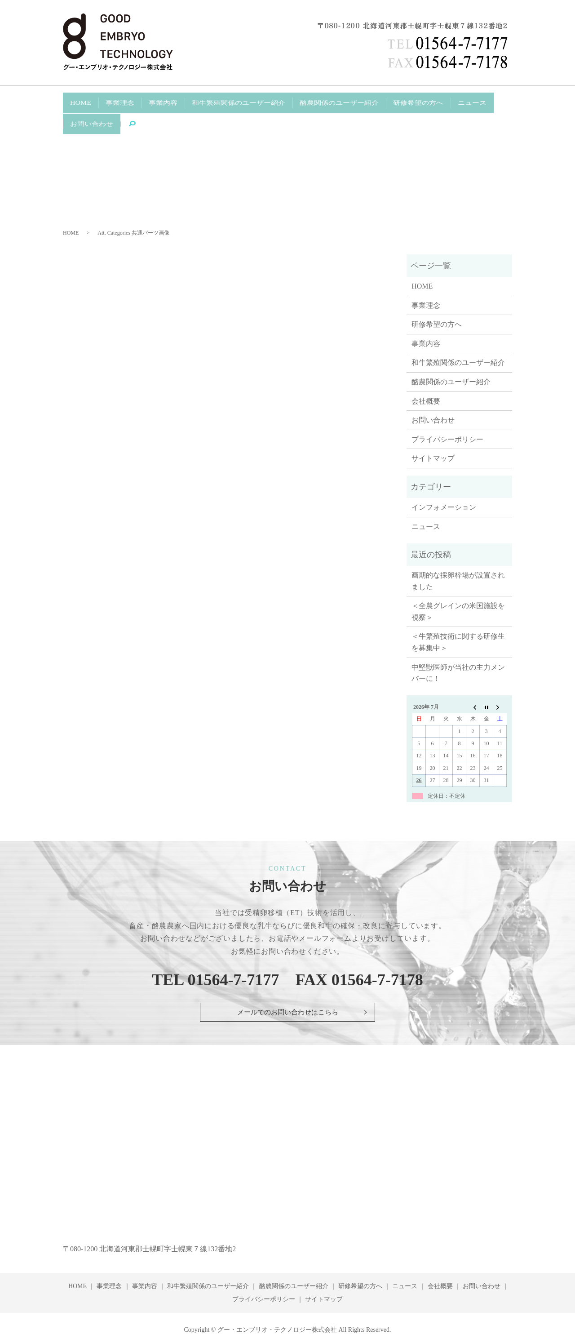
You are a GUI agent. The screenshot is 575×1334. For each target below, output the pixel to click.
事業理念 (112, 99)
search (81, 114)
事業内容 (150, 99)
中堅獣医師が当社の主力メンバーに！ (458, 650)
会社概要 (425, 378)
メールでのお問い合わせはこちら (287, 989)
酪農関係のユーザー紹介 (310, 99)
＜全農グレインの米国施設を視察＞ (458, 589)
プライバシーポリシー (447, 416)
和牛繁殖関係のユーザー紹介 (218, 99)
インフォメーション (443, 485)
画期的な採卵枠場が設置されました (458, 558)
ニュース (429, 99)
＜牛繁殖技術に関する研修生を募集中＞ (458, 619)
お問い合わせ (473, 99)
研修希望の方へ (381, 99)
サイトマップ (433, 436)
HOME (78, 99)
